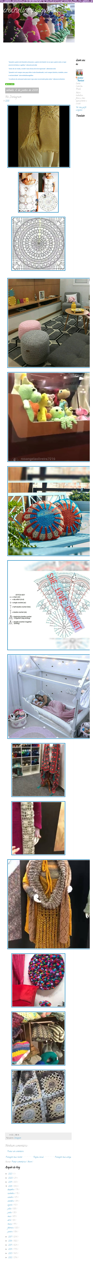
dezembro (11, 1189)
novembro (11, 1193)
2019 (10, 1182)
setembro (11, 1201)
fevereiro (11, 1227)
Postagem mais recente (14, 1157)
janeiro (10, 1231)
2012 (10, 1257)
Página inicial (38, 1157)
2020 (10, 1178)
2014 (10, 1249)
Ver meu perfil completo (81, 109)
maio (10, 1216)
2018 (10, 1186)
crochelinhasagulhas (31, 10)
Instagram (17, 1138)
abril (10, 1220)
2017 (10, 1236)
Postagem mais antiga (63, 1157)
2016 (10, 1241)
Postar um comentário (15, 1151)
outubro (11, 1197)
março (10, 1224)
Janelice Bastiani (81, 79)
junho (10, 1212)
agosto (10, 1205)
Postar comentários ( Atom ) (22, 1161)
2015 (10, 1245)
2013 (10, 1253)
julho (10, 1208)
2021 (10, 1173)
